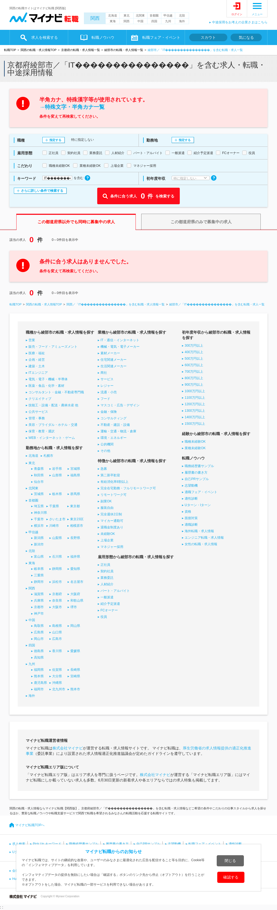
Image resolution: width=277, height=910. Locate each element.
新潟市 (39, 544)
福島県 (75, 475)
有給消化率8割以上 (114, 482)
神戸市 (39, 613)
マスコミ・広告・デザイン (120, 405)
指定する (55, 140)
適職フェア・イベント (201, 492)
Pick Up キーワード (47, 844)
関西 (95, 18)
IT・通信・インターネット (119, 340)
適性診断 (191, 498)
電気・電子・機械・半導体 (48, 379)
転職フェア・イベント (161, 37)
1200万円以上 (195, 404)
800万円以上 (194, 378)
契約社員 (107, 571)
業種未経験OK (195, 448)
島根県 (57, 626)
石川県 (57, 556)
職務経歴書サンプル (199, 466)
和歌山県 (76, 600)
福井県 (75, 556)
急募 (103, 469)
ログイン (236, 14)
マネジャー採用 (111, 547)
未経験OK (107, 534)
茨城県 (39, 494)
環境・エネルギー (113, 438)
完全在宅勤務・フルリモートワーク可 (128, 488)
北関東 (140, 15)
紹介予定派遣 (110, 604)
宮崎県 (75, 676)
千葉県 (54, 506)
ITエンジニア (38, 373)
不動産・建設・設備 (115, 425)
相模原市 (76, 526)
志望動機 (191, 485)
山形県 (57, 475)
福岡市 (39, 689)
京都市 (39, 607)
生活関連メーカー (113, 366)
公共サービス (38, 412)
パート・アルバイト (115, 591)
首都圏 (154, 15)
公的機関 (107, 444)
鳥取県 (39, 626)
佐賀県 (57, 670)
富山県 (39, 556)
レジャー (107, 386)
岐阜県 (39, 569)
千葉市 (39, 519)
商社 (103, 373)
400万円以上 (194, 352)
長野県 (75, 538)
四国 (154, 21)
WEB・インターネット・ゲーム (52, 438)
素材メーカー (110, 353)
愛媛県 (75, 651)
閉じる (230, 860)
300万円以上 (194, 345)
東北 (127, 15)
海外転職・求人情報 (199, 531)
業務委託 (107, 578)
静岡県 (57, 569)
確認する (230, 877)
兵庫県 (39, 600)
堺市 (73, 607)
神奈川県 (40, 513)
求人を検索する (44, 37)
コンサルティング (113, 418)
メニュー (257, 14)
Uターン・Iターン (198, 505)
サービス (107, 379)
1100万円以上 (195, 398)
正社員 (105, 565)
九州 (168, 21)
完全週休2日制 (111, 514)
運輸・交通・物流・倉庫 (118, 431)
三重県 (39, 575)
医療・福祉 (37, 353)
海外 (182, 21)
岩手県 (57, 469)
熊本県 (39, 676)
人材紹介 (107, 584)
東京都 (75, 506)
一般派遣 (107, 597)
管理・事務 (37, 418)
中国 (140, 21)
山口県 (57, 632)
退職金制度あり (111, 527)
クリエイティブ (40, 399)
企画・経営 (37, 360)
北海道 (112, 15)
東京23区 (76, 519)
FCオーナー (109, 610)
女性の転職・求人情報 (201, 544)
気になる (246, 37)
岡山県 (75, 626)
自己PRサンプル (197, 479)
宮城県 (75, 469)
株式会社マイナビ (67, 748)
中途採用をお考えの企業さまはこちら (239, 22)
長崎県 (75, 670)
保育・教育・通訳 (42, 431)
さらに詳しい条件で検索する (42, 191)
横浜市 (39, 526)
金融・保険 (108, 412)
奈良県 (57, 600)
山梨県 (57, 538)
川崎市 (54, 526)
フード (105, 399)
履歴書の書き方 (196, 472)
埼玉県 (39, 506)
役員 (103, 617)
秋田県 (39, 475)
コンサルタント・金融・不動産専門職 (56, 392)
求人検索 (18, 844)
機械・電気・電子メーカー (120, 347)
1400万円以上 (195, 417)
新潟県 (39, 538)
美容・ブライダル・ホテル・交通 (53, 425)
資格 (188, 511)
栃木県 (57, 494)
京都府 (57, 594)
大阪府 (75, 594)
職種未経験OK (195, 441)
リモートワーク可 (113, 495)
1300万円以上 (195, 411)
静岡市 (39, 582)
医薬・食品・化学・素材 (46, 386)
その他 (105, 451)
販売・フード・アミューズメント (53, 347)
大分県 (57, 676)
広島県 (39, 632)
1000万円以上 (195, 391)
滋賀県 (39, 594)
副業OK (106, 501)
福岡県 (39, 670)
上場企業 (107, 540)
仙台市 (39, 482)
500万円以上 (194, 358)
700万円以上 (194, 371)
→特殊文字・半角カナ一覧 (72, 107)
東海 (113, 21)
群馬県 (75, 494)
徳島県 (39, 651)
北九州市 (58, 689)
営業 (32, 340)
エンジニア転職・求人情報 (204, 537)
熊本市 (75, 689)
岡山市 (39, 639)
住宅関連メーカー (113, 360)
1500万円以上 (195, 424)
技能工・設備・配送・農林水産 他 (53, 405)
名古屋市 (76, 582)
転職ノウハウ (103, 37)
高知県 (39, 657)
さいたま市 (57, 519)
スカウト (208, 37)
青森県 (39, 469)
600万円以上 (194, 365)
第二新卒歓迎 (110, 475)
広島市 (57, 639)
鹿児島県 (40, 683)
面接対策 (191, 518)
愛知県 (75, 569)
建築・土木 (37, 366)
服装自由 (107, 508)
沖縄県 (57, 683)
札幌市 (48, 456)
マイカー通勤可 (111, 521)
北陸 (182, 15)
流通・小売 (108, 392)
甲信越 (167, 15)
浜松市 (57, 582)
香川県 (57, 651)
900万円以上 (194, 385)
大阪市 (57, 607)
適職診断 (191, 524)
